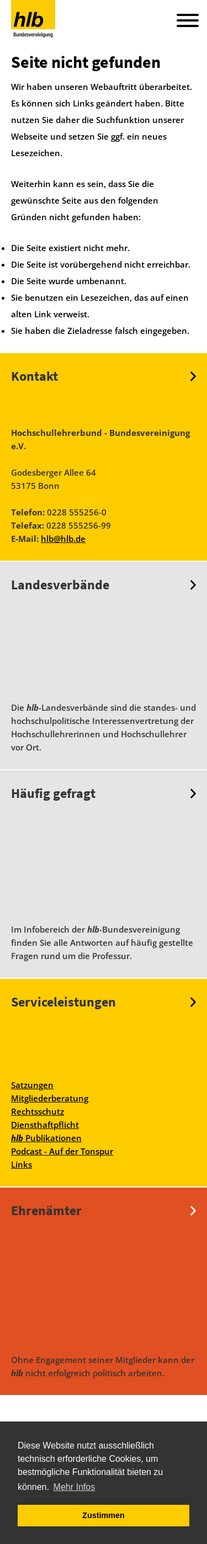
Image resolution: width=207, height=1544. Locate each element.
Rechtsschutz (37, 1111)
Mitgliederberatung (49, 1098)
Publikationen (46, 1137)
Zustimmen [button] (103, 1515)
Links (21, 1164)
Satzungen (32, 1084)
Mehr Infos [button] (74, 1487)
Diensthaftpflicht (45, 1124)
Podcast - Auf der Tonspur (62, 1151)
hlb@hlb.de (63, 538)
